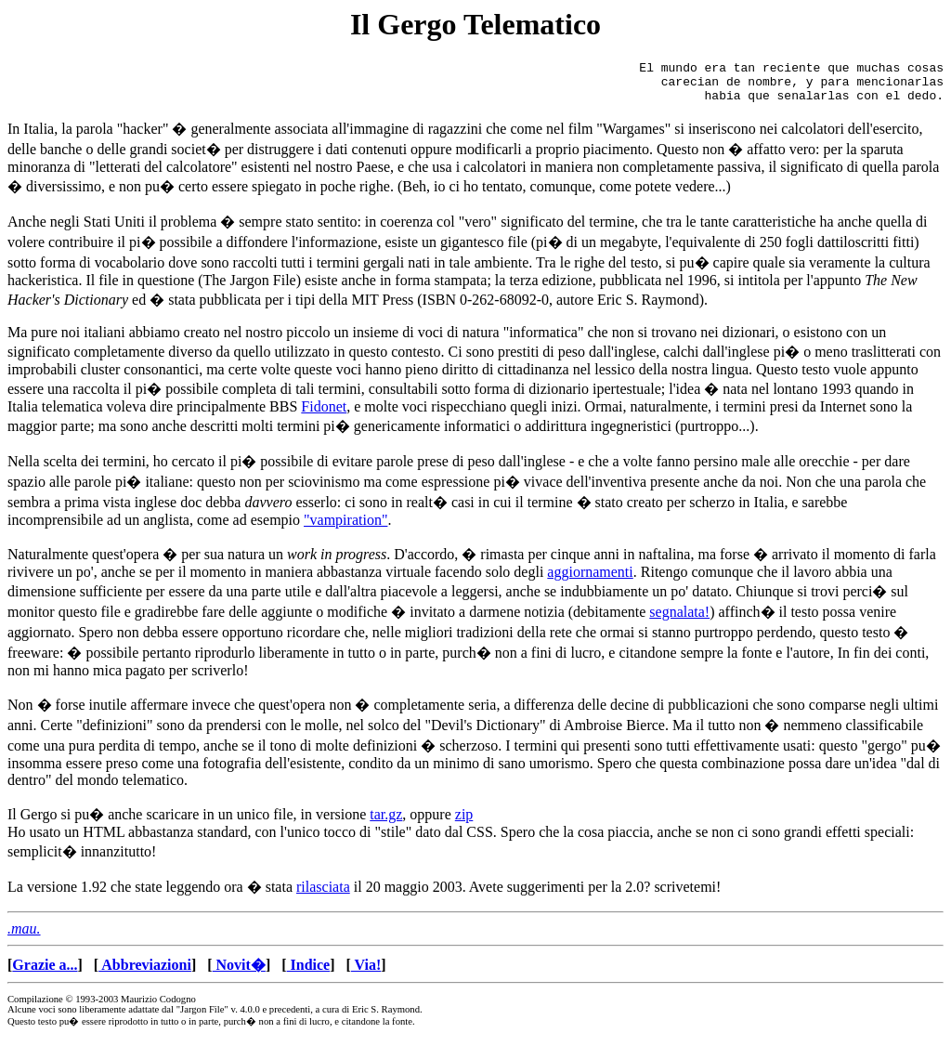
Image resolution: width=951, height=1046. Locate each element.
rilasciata (323, 895)
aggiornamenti (589, 580)
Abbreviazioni (144, 973)
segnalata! (679, 620)
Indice (309, 973)
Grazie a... (44, 973)
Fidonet (323, 415)
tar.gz (386, 822)
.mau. (24, 937)
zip (464, 822)
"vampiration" (345, 528)
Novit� (239, 973)
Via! (366, 973)
